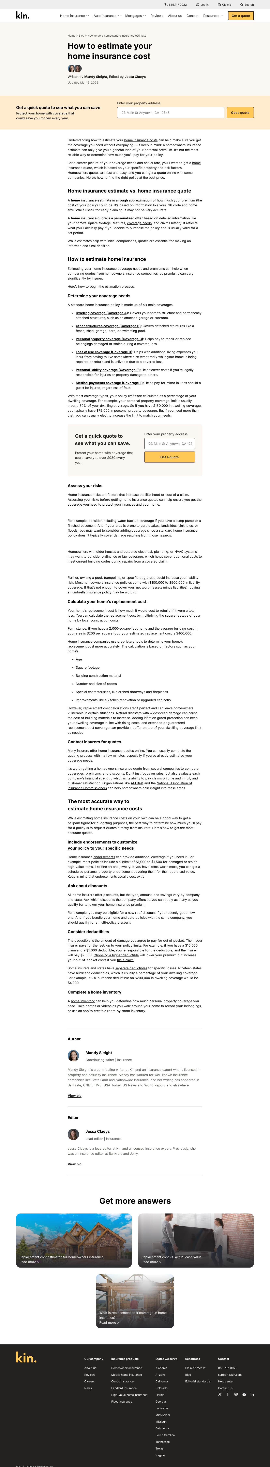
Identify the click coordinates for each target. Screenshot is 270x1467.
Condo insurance (122, 1381)
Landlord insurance (124, 1388)
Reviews (157, 16)
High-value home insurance (129, 1394)
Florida (159, 1394)
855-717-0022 (227, 1368)
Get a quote (241, 16)
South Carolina (165, 1435)
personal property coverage (148, 401)
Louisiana (161, 1408)
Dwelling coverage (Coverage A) (102, 313)
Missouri (160, 1421)
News (88, 1388)
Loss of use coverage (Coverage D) (104, 352)
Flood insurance (121, 1401)
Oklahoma (162, 1428)
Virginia (160, 1455)
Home (71, 35)
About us (175, 16)
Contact (192, 16)
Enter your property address (138, 103)
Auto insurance (107, 16)
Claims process (195, 1368)
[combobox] (170, 112)
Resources (213, 16)
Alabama (161, 1368)
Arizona (160, 1374)
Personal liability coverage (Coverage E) (108, 370)
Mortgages (135, 16)
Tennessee (162, 1441)
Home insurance (74, 16)
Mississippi (162, 1415)
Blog (81, 35)
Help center (226, 1381)
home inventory (83, 1001)
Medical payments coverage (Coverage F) (109, 383)
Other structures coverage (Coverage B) (108, 326)
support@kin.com (230, 1374)
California (161, 1381)
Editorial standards (197, 1381)
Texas (159, 1448)
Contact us (225, 1388)
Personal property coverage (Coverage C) (109, 339)
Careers (89, 1381)
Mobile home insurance (126, 1374)
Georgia (160, 1401)
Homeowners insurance (126, 1368)
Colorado (161, 1388)
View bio (74, 1096)
